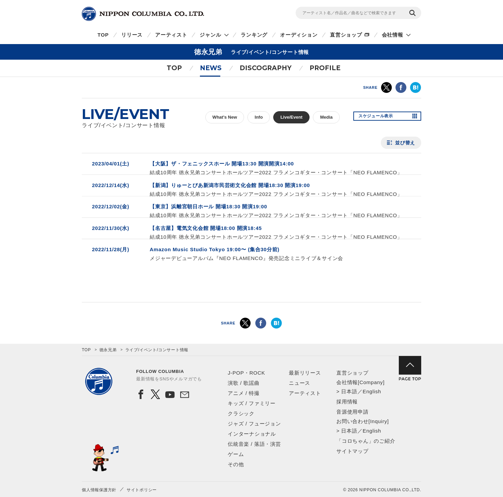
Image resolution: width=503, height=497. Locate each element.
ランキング (254, 35)
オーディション (298, 35)
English (371, 391)
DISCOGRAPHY (266, 68)
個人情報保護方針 (99, 490)
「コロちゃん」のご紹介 (365, 441)
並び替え (405, 142)
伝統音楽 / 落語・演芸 (254, 444)
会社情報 (392, 35)
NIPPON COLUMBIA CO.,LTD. (143, 14)
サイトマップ (352, 451)
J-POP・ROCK (246, 373)
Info (259, 117)
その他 (236, 464)
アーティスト (171, 35)
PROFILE (325, 68)
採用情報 (347, 401)
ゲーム (236, 454)
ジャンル (210, 35)
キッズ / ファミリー (252, 403)
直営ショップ (346, 35)
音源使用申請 (352, 412)
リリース (132, 35)
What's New (224, 117)
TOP (103, 35)
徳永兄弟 (108, 349)
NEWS (211, 68)
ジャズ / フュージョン (254, 423)
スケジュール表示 (380, 117)
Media (326, 117)
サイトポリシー (142, 490)
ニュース (299, 383)
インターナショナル (252, 434)
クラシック (241, 413)
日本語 (349, 391)
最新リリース (305, 373)
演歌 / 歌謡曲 (244, 383)
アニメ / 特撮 (244, 393)
